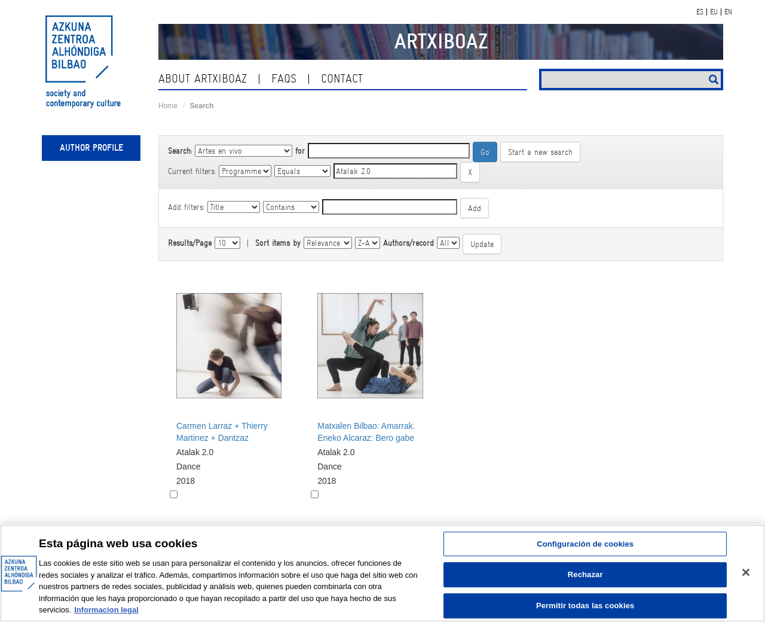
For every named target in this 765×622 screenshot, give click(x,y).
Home (168, 106)
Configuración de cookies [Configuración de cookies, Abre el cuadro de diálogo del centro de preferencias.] (585, 543)
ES (699, 12)
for (300, 151)
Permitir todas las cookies (585, 605)
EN (728, 12)
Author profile (91, 147)
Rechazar (585, 574)
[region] (382, 573)
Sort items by (278, 243)
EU (714, 12)
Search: (180, 151)
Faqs (283, 79)
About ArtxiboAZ (202, 79)
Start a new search (540, 152)
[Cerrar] (746, 572)
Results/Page (190, 243)
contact (342, 79)
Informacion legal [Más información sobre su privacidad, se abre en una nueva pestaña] (106, 609)
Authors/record (408, 243)
